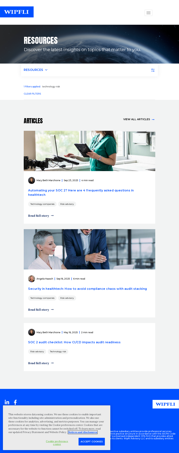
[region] (56, 427)
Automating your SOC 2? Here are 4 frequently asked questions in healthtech (81, 193)
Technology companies (42, 204)
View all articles (136, 119)
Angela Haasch (45, 278)
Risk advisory (67, 204)
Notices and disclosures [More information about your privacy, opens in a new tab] (82, 432)
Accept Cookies (92, 441)
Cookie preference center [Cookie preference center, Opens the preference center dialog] (57, 443)
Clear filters (32, 93)
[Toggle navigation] (89, 70)
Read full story (38, 215)
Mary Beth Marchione (48, 180)
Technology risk (58, 351)
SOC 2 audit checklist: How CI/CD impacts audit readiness (74, 342)
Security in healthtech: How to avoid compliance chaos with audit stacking (87, 289)
